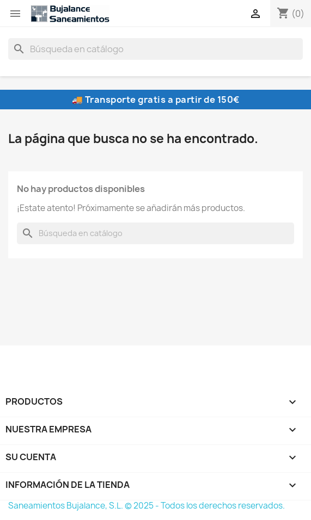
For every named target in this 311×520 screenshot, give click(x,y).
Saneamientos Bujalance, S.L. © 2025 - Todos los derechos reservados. (146, 505)
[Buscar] (155, 49)
